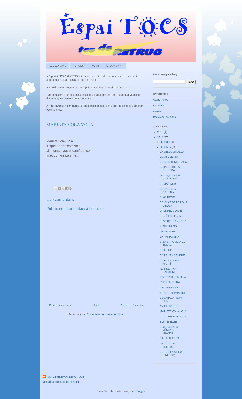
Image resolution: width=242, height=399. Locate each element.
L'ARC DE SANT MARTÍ (169, 262)
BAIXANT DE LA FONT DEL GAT (173, 204)
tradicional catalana (164, 116)
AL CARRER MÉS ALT (173, 316)
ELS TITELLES (169, 321)
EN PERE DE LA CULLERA (170, 168)
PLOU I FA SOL (169, 226)
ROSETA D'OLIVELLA (173, 277)
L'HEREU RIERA (170, 282)
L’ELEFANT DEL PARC (173, 161)
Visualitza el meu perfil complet (61, 381)
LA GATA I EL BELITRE (168, 345)
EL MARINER (168, 183)
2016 (160, 132)
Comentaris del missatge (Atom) (105, 314)
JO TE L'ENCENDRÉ (172, 255)
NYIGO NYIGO (169, 306)
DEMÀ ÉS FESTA (170, 215)
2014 (160, 137)
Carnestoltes (160, 99)
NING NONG (167, 197)
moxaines (158, 111)
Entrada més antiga (132, 305)
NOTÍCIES (78, 66)
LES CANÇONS (58, 66)
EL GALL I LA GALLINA (168, 190)
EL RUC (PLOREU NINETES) (171, 353)
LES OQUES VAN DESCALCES (170, 177)
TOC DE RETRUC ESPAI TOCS (65, 376)
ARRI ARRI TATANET (172, 292)
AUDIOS (95, 66)
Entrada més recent (60, 305)
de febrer (166, 147)
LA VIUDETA (167, 231)
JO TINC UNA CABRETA (168, 270)
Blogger (140, 391)
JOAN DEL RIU (169, 156)
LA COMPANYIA (114, 66)
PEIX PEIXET (168, 250)
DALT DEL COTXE (171, 210)
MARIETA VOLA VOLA (173, 311)
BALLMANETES (169, 338)
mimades (158, 105)
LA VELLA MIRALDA (172, 151)
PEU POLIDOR (169, 287)
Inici (96, 305)
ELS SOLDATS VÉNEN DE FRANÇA (169, 330)
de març (165, 141)
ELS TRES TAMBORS (173, 221)
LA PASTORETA (169, 236)
